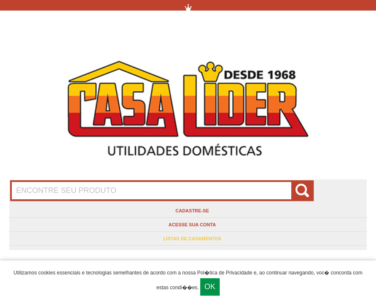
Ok (209, 286)
